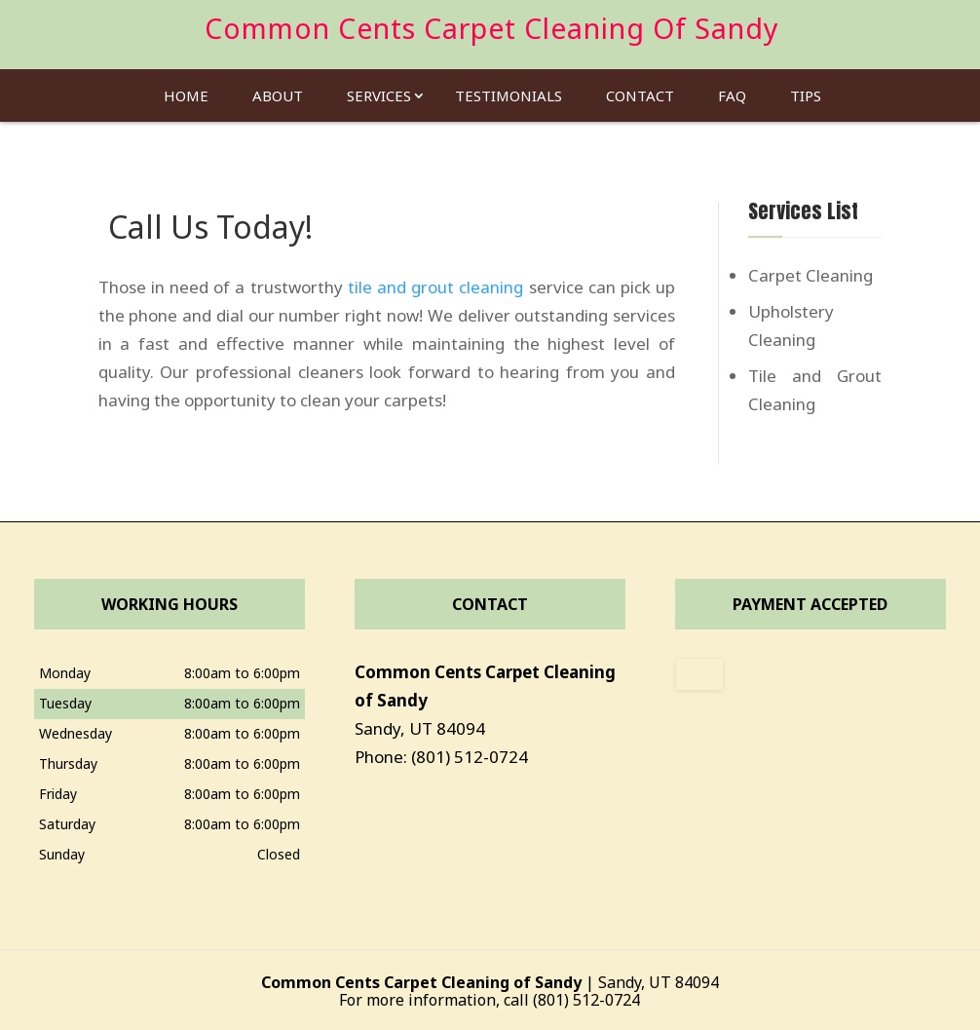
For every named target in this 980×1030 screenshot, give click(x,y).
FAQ (732, 89)
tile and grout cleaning (436, 287)
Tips (805, 89)
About (277, 89)
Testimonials (508, 89)
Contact (640, 89)
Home (186, 89)
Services (379, 89)
